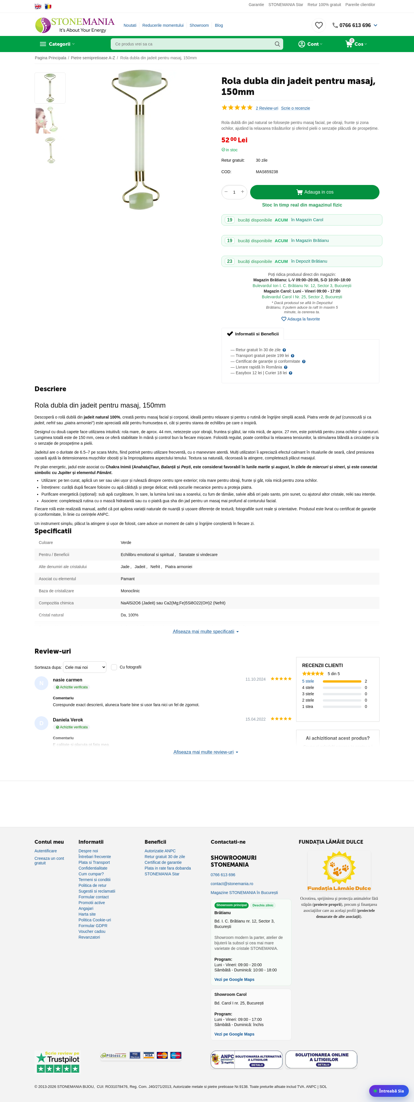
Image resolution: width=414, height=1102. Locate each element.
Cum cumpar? (91, 874)
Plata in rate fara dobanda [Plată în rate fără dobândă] (168, 868)
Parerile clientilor (360, 4)
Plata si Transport (94, 862)
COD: (226, 171)
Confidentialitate (92, 868)
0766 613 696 (355, 25)
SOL (323, 1086)
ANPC (311, 1086)
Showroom (199, 25)
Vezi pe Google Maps (234, 979)
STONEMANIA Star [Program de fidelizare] (162, 874)
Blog (219, 25)
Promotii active (91, 902)
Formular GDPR (92, 925)
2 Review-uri (267, 108)
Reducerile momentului (162, 25)
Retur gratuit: (233, 160)
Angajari (85, 908)
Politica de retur (92, 885)
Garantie (256, 4)
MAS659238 (267, 171)
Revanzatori (89, 937)
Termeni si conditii (94, 879)
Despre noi (88, 851)
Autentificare (45, 851)
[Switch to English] (38, 6)
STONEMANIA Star (286, 4)
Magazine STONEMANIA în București (244, 892)
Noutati (130, 25)
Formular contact (93, 897)
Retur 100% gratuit (324, 4)
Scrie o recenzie (295, 108)
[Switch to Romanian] (48, 6)
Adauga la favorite (300, 319)
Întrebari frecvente (94, 856)
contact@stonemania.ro (232, 883)
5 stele (308, 681)
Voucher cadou (91, 931)
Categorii (60, 44)
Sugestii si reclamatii (96, 891)
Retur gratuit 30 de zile (165, 856)
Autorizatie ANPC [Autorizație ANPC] (160, 851)
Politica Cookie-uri (94, 920)
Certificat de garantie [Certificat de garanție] (163, 862)
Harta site (87, 914)
